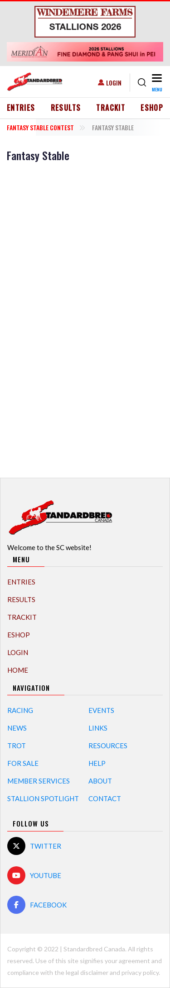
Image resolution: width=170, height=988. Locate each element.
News (17, 728)
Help (97, 763)
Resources (107, 745)
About (100, 781)
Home (17, 670)
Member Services (38, 781)
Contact (104, 798)
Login (113, 82)
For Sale (23, 763)
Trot (16, 745)
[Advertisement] (85, 318)
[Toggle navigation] (156, 82)
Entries (21, 107)
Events (101, 710)
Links (97, 728)
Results (66, 107)
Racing (20, 710)
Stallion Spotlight (43, 798)
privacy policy (140, 972)
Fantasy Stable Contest (40, 127)
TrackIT (110, 107)
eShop (152, 107)
